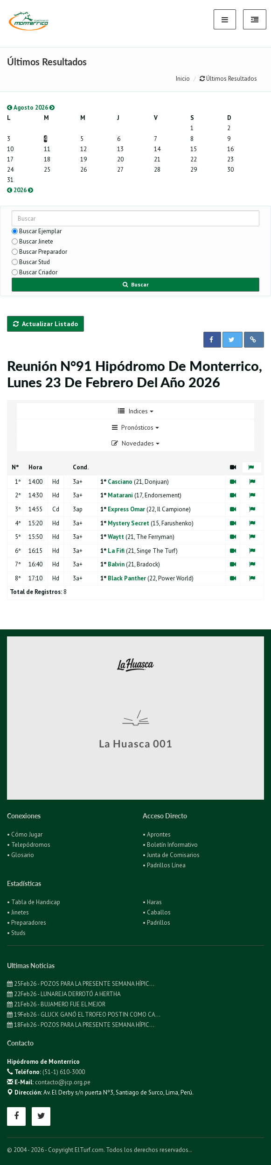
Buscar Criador (38, 272)
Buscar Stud (34, 262)
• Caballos (157, 912)
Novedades (135, 443)
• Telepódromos (28, 845)
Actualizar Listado (45, 324)
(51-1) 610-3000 (63, 1072)
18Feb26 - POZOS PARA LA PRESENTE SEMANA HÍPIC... (80, 1025)
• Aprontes (157, 834)
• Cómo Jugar (24, 834)
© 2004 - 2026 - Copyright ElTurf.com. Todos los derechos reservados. (98, 1150)
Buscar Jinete (36, 241)
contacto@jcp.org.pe (62, 1082)
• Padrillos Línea (164, 865)
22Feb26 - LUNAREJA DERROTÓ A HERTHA (64, 994)
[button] (212, 340)
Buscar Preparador (43, 252)
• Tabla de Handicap (33, 902)
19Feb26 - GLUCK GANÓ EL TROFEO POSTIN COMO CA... (83, 1015)
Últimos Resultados (228, 79)
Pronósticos (135, 427)
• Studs (16, 933)
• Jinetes (18, 912)
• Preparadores (26, 923)
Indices (135, 411)
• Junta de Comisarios (171, 855)
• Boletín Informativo (170, 845)
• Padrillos (156, 923)
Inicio (183, 79)
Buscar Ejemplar (40, 231)
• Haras (152, 902)
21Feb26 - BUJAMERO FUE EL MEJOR (56, 1004)
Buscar (136, 284)
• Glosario (20, 855)
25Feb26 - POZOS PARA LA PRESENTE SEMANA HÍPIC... (80, 984)
